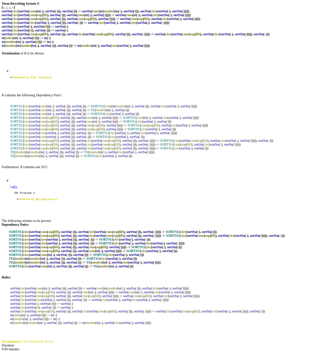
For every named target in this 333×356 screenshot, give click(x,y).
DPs (14, 189)
